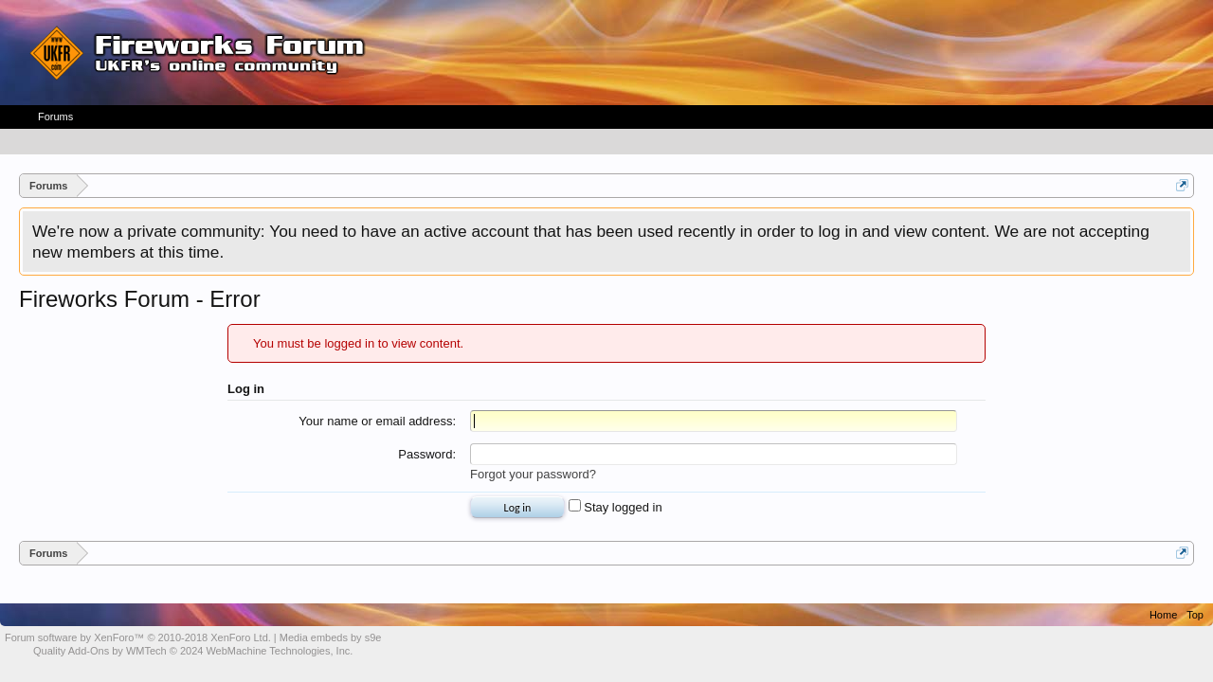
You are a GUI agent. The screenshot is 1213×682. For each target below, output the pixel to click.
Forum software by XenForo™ (138, 637)
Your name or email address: (377, 421)
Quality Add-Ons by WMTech (193, 650)
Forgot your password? (533, 474)
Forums (55, 116)
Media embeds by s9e (331, 637)
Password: (427, 454)
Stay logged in (615, 507)
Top (1195, 614)
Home (1163, 614)
